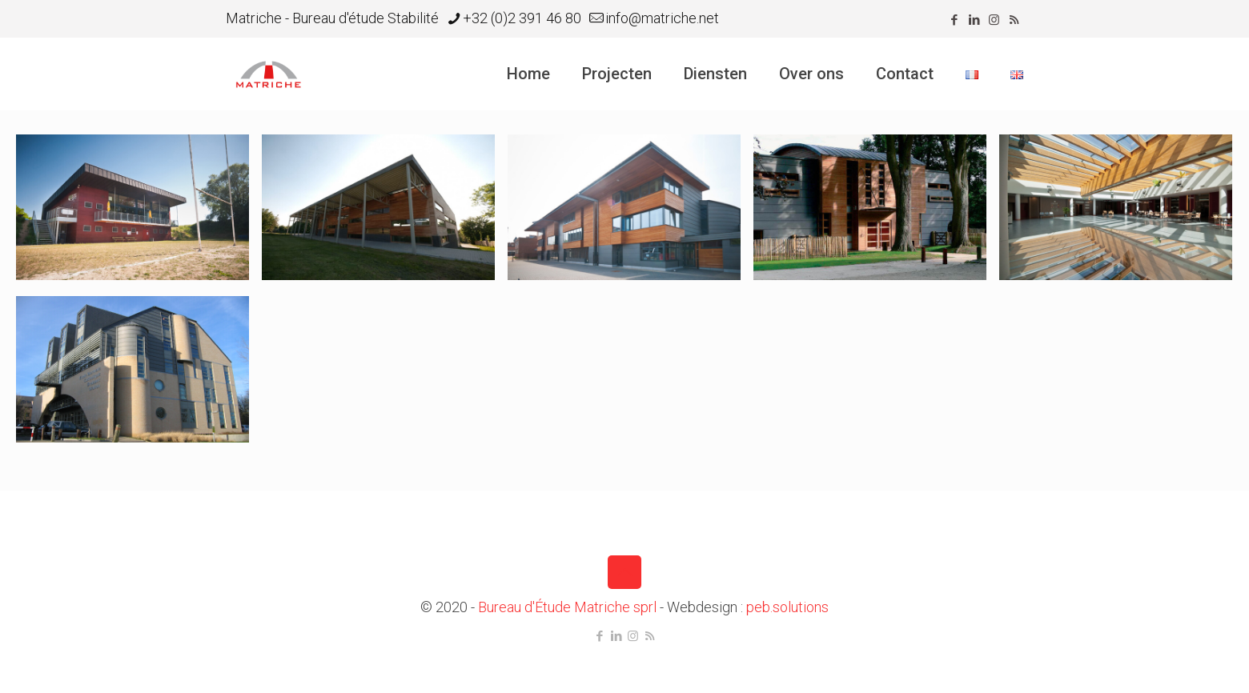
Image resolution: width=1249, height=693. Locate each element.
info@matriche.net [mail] (662, 18)
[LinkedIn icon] (974, 20)
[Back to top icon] (624, 572)
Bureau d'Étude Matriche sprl (567, 607)
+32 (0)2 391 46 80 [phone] (522, 18)
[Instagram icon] (994, 20)
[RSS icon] (1014, 20)
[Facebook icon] (954, 20)
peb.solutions (787, 607)
